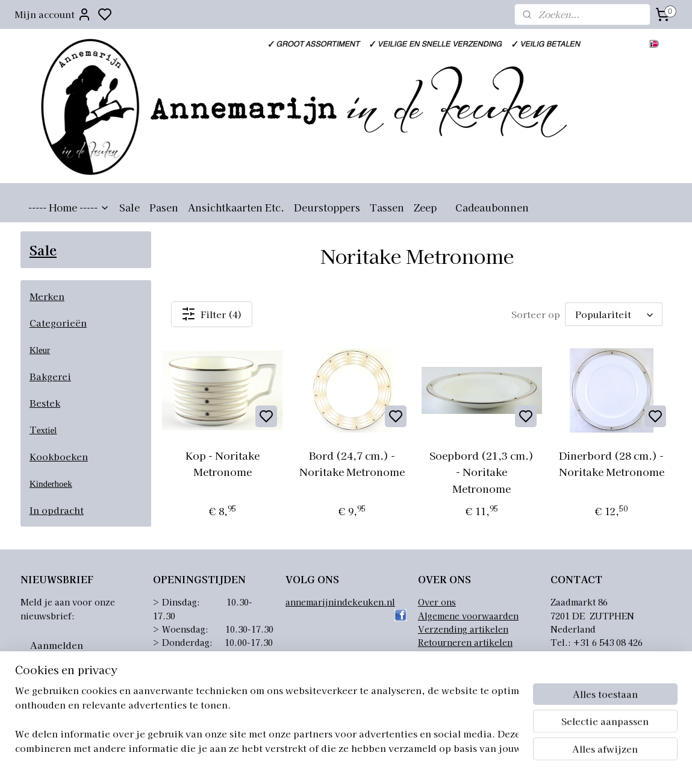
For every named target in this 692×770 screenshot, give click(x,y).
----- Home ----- (69, 207)
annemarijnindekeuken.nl (340, 602)
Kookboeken (59, 456)
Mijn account (53, 14)
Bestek (45, 402)
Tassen (387, 207)
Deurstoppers (327, 207)
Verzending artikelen (463, 629)
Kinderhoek (51, 484)
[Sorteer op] (614, 314)
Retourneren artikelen (465, 642)
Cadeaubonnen (492, 207)
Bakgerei (50, 376)
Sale (129, 207)
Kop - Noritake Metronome (222, 463)
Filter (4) (212, 314)
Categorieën (58, 322)
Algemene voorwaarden (468, 616)
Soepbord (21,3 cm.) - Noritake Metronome (482, 471)
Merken (47, 296)
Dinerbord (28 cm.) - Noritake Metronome (611, 463)
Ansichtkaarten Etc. (236, 207)
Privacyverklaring (456, 656)
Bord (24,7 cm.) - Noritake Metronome (352, 463)
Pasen (163, 207)
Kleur (40, 350)
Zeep (425, 207)
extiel (47, 430)
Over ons (437, 602)
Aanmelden (56, 645)
